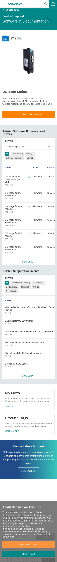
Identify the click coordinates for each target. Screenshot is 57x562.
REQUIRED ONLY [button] (28, 544)
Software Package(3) (14, 158)
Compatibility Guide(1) (21, 283)
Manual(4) (25, 287)
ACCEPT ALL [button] (29, 554)
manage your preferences (17, 529)
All (7, 154)
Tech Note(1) (11, 291)
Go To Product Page (28, 114)
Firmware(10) (17, 154)
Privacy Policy (44, 534)
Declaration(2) (11, 287)
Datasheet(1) (39, 283)
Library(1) (30, 154)
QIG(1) (36, 287)
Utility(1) (30, 158)
